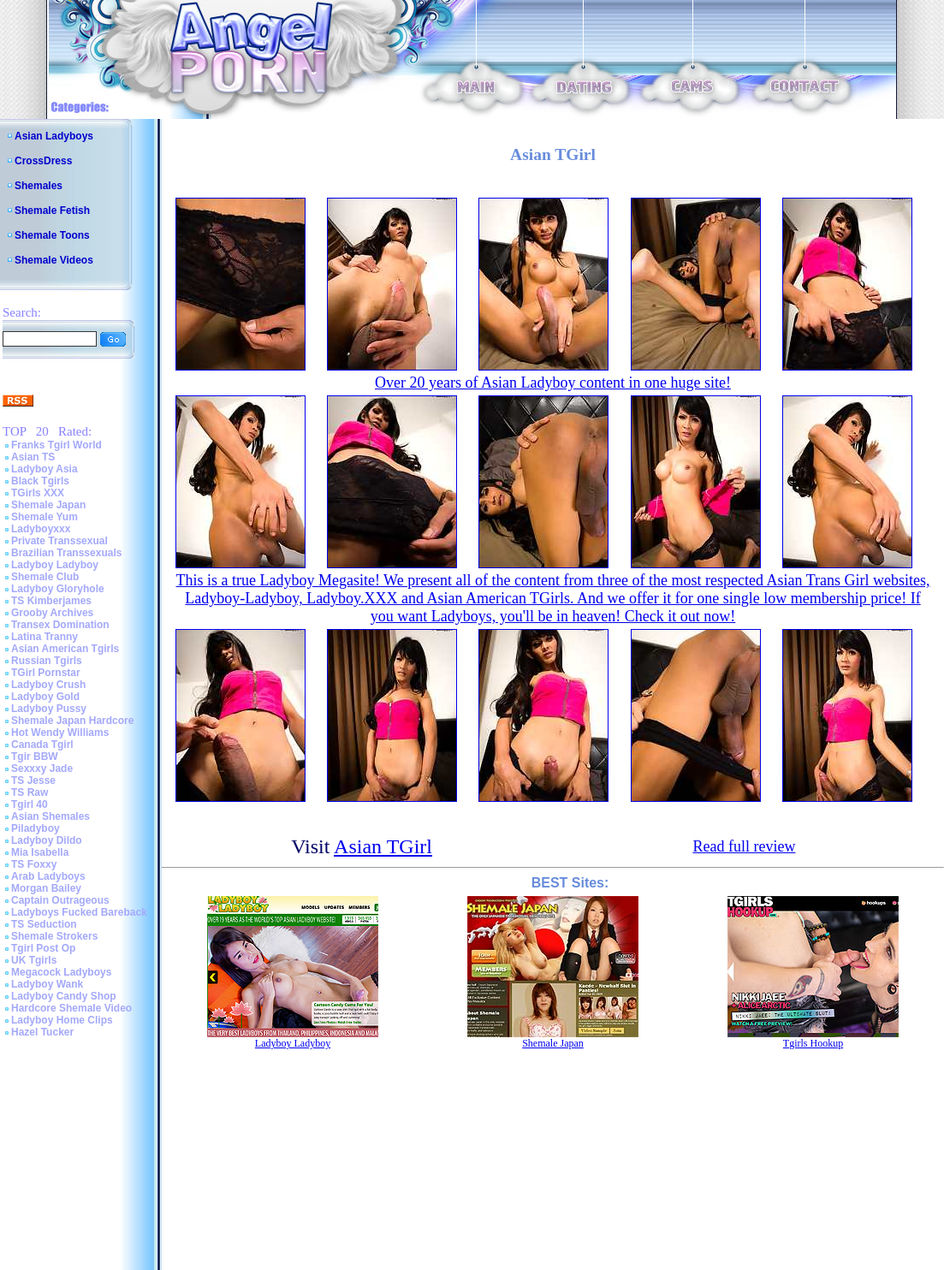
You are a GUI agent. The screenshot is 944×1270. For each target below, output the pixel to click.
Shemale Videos (54, 260)
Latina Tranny (44, 637)
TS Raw (29, 792)
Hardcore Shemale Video (71, 1008)
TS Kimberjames (51, 601)
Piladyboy (35, 828)
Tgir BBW (34, 757)
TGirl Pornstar (45, 673)
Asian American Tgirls (65, 649)
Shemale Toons (52, 235)
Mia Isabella (39, 852)
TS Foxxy (33, 864)
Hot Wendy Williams (60, 733)
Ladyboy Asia (44, 469)
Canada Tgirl (42, 745)
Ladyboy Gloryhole (57, 589)
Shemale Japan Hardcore (72, 721)
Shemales (38, 186)
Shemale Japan (48, 505)
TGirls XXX (37, 493)
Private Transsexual (59, 541)
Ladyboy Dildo (46, 840)
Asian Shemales (50, 816)
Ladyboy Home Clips (62, 1020)
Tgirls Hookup (813, 1043)
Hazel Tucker (42, 1032)
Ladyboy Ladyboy (54, 565)
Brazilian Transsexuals (66, 553)
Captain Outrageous (60, 900)
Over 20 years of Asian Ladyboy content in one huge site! (553, 382)
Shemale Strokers (54, 936)
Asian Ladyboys (54, 136)
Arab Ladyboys (48, 876)
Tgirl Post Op (43, 948)
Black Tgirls (40, 481)
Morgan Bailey (46, 888)
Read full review (743, 846)
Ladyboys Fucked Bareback (79, 912)
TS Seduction (44, 924)
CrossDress (43, 161)
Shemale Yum (44, 517)
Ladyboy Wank (47, 984)
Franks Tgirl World (56, 445)
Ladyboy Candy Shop (63, 996)
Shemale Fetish (52, 211)
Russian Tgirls (46, 661)
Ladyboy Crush (48, 685)
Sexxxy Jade (42, 768)
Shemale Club (45, 577)
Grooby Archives (52, 613)
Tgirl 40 (29, 804)
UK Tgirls (33, 960)
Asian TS (33, 457)
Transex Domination (60, 625)
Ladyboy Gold (45, 697)
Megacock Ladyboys (61, 972)
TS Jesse (33, 780)
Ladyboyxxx (40, 529)
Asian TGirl (383, 846)
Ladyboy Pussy (48, 709)
